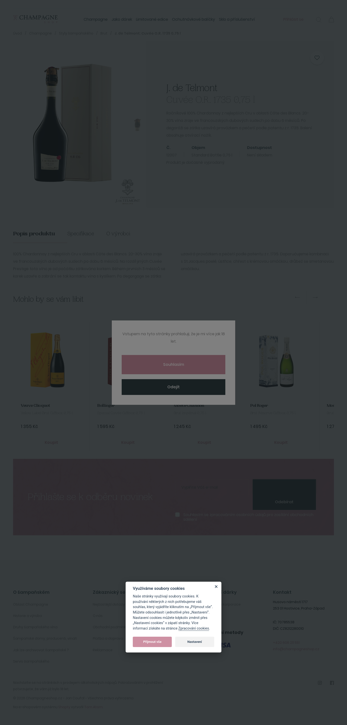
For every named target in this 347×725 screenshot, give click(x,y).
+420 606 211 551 (286, 642)
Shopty (64, 707)
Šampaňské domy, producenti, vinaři (45, 638)
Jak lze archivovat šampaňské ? (41, 650)
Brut (103, 33)
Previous (297, 297)
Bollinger (106, 405)
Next (315, 297)
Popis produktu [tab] (34, 233)
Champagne (96, 19)
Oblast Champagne (30, 604)
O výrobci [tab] (118, 233)
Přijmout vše (152, 642)
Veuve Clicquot (35, 405)
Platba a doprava (108, 638)
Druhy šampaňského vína (35, 627)
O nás (98, 615)
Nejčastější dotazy (109, 604)
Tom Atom (93, 707)
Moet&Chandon (189, 405)
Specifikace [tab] (80, 233)
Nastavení (194, 642)
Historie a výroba (27, 615)
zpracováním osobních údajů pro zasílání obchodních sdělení (248, 517)
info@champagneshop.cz (296, 649)
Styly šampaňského (76, 33)
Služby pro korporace (223, 604)
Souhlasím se (248, 517)
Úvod (17, 33)
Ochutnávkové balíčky (193, 19)
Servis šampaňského (31, 661)
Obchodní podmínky (110, 627)
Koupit (51, 442)
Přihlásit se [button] (293, 19)
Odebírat (284, 502)
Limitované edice (152, 19)
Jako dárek (122, 19)
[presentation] (284, 486)
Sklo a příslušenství (237, 19)
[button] (318, 20)
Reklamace (103, 650)
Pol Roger (259, 405)
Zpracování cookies (193, 628)
